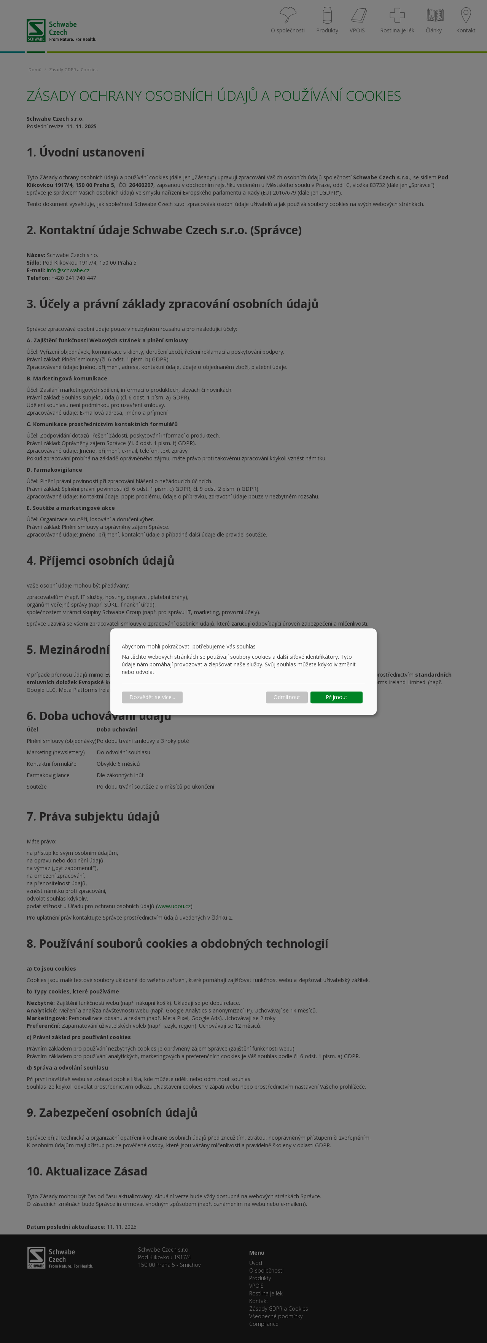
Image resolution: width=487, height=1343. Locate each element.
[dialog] (243, 671)
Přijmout (336, 697)
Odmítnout (287, 697)
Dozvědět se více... (152, 697)
